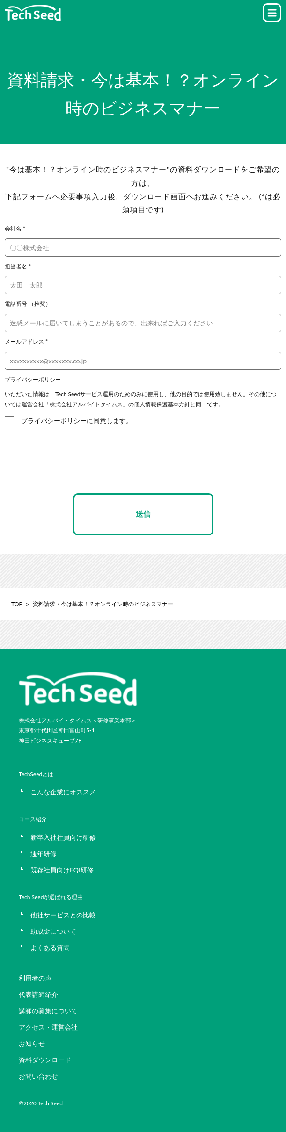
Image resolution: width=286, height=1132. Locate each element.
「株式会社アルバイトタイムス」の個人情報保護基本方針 (117, 404)
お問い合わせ (38, 1076)
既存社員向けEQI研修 (62, 870)
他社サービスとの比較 (63, 915)
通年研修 (43, 854)
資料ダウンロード (45, 1060)
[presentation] (143, 468)
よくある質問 (50, 948)
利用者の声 (35, 978)
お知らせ (32, 1043)
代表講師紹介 (38, 994)
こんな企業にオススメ (63, 792)
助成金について (53, 931)
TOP (16, 603)
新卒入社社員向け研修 (63, 837)
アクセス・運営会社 (48, 1027)
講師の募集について (48, 1011)
